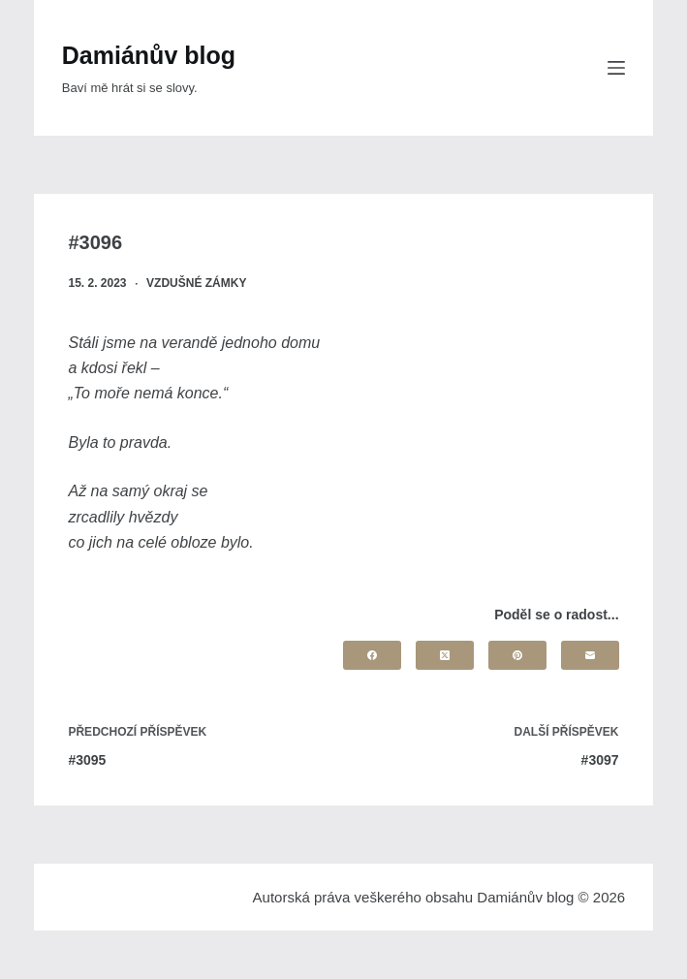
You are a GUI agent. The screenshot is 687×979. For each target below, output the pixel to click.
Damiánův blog (148, 55)
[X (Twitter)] (445, 655)
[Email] (590, 655)
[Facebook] (372, 655)
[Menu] (616, 68)
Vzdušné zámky (196, 283)
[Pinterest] (517, 655)
